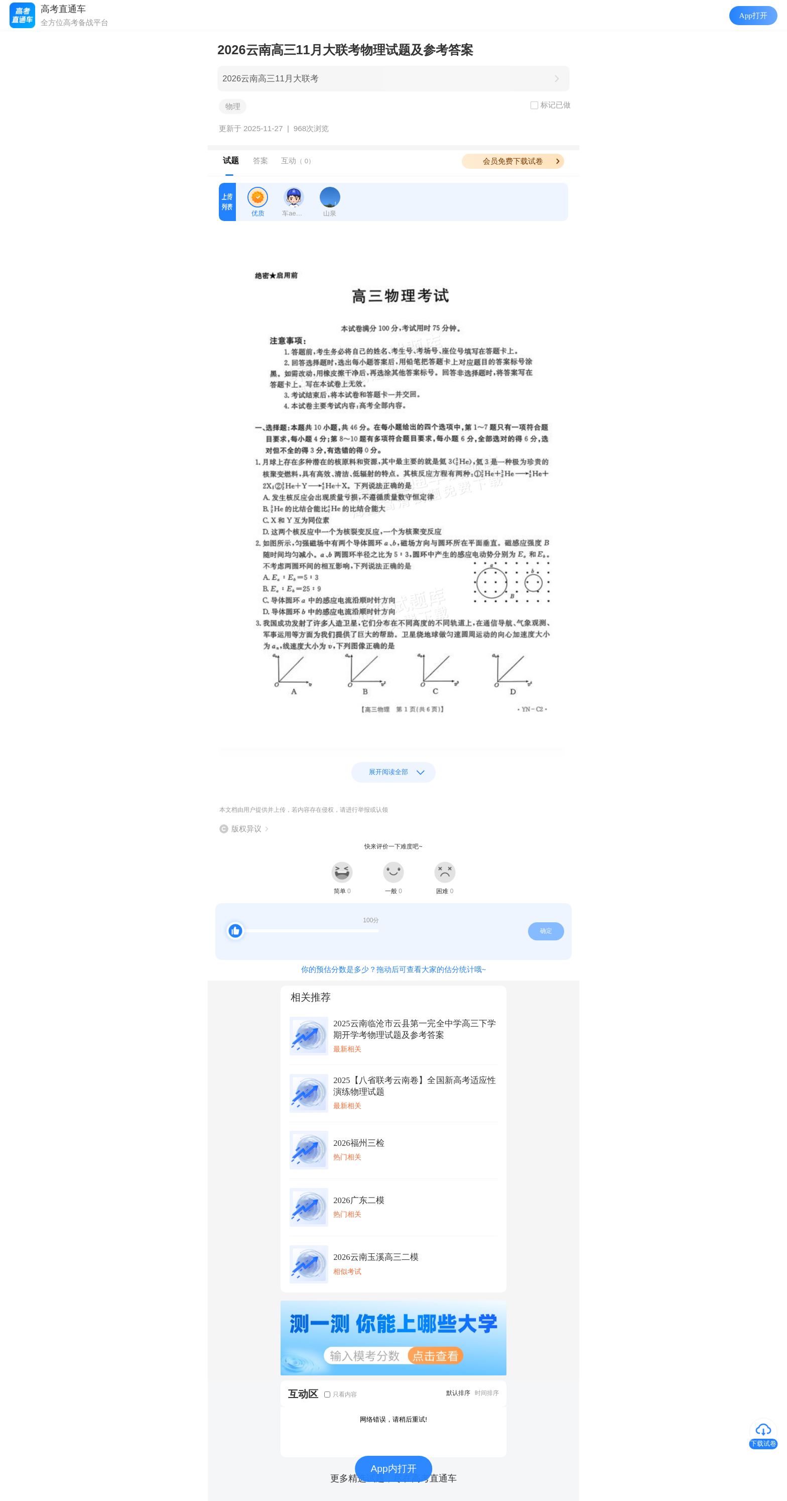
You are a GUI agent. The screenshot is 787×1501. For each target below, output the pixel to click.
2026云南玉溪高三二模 (375, 1257)
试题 (231, 160)
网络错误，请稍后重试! (393, 1419)
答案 (260, 160)
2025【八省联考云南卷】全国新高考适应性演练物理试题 (414, 1086)
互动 (298, 160)
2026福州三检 (358, 1143)
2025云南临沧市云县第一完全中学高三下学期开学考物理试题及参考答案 (414, 1029)
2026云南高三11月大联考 (270, 78)
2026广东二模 (358, 1200)
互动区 (303, 1394)
